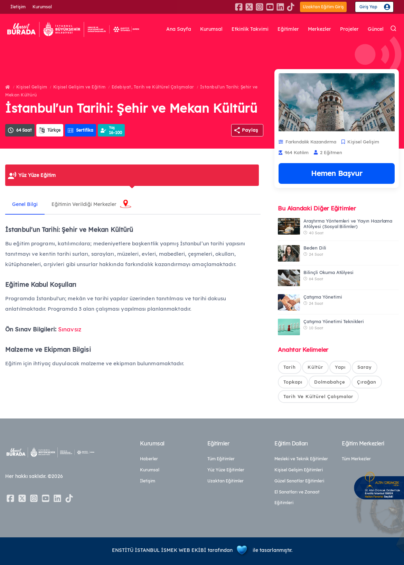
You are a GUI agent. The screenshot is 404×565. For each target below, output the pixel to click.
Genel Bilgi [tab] (25, 204)
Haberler (149, 458)
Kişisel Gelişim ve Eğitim (79, 87)
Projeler (349, 29)
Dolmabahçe (329, 382)
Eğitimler (288, 29)
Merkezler (319, 29)
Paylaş (250, 130)
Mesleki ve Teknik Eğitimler (301, 458)
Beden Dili (314, 248)
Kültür (315, 367)
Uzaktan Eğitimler (225, 480)
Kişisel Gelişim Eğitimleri (298, 469)
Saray (364, 367)
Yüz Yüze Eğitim (37, 175)
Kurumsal (42, 6)
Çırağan (366, 382)
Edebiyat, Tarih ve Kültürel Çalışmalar (153, 87)
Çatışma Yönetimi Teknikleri (333, 321)
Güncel (376, 29)
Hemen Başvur (336, 173)
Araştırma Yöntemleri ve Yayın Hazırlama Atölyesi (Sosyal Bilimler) (347, 223)
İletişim (18, 6)
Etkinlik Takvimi (250, 29)
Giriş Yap (368, 6)
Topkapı (292, 382)
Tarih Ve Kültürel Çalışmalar (318, 396)
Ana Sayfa (178, 29)
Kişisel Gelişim (31, 87)
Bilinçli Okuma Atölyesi (328, 272)
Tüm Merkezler (356, 458)
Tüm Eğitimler (221, 458)
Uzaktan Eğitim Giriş (323, 6)
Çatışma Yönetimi (322, 297)
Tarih (289, 367)
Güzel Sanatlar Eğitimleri (299, 480)
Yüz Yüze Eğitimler (225, 469)
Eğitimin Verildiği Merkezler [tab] (83, 204)
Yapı (340, 367)
